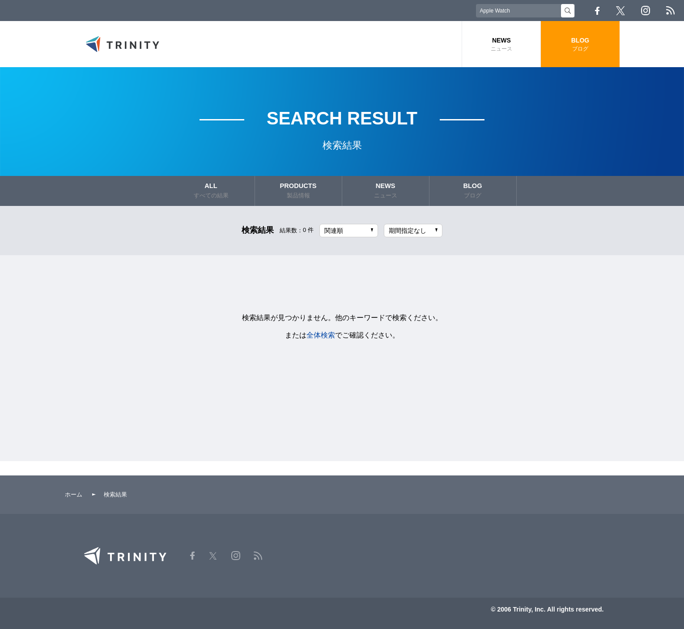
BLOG (580, 44)
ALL (211, 190)
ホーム (73, 493)
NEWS (501, 44)
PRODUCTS (298, 190)
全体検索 (320, 334)
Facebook (597, 11)
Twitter (620, 10)
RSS (670, 10)
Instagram (645, 10)
